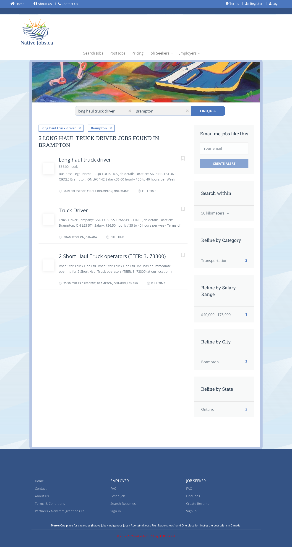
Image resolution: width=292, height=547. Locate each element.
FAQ (113, 488)
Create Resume (197, 503)
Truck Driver (73, 210)
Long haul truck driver (85, 159)
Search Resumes (123, 503)
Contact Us (68, 4)
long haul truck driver (59, 128)
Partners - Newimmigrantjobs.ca (59, 511)
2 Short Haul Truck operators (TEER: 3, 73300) (112, 256)
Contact (41, 488)
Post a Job (117, 496)
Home (17, 3)
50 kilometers (213, 213)
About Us (43, 4)
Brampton (99, 128)
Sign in (115, 511)
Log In (275, 3)
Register (254, 3)
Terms (232, 3)
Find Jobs (208, 111)
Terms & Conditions (50, 503)
